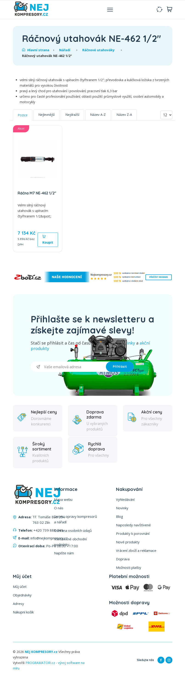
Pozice (23, 115)
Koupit (47, 240)
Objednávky (22, 595)
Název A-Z (98, 114)
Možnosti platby (128, 567)
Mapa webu (63, 499)
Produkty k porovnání (132, 533)
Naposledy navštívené (133, 525)
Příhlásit (120, 367)
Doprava (123, 559)
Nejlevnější (46, 114)
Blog (119, 516)
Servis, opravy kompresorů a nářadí (75, 519)
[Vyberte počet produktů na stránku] (166, 115)
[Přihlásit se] (68, 367)
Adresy (18, 603)
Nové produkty (128, 542)
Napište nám (64, 553)
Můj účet (20, 586)
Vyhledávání (125, 499)
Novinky (122, 508)
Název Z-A (124, 114)
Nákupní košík (23, 612)
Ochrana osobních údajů (73, 530)
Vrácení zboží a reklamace (136, 550)
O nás (58, 508)
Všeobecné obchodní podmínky (70, 542)
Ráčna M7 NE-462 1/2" (37, 193)
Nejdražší (72, 114)
